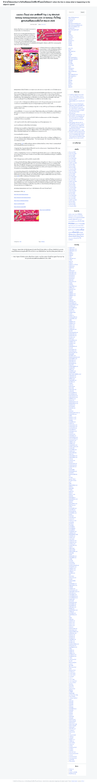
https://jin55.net (71, 51)
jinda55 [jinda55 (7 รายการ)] (83, 217)
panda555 (71, 472)
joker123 (70, 21)
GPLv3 (82, 780)
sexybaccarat (71, 28)
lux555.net (71, 423)
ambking (71, 284)
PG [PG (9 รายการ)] (79, 221)
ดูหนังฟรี (70, 38)
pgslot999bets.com (73, 498)
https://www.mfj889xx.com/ (75, 374)
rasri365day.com (73, 531)
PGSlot (70, 489)
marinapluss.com (73, 431)
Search (82, 12)
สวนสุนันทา (71, 730)
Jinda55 (71, 383)
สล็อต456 (71, 702)
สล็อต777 (71, 705)
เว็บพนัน (71, 745)
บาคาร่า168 (71, 65)
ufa (69, 616)
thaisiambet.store (73, 602)
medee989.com (72, 435)
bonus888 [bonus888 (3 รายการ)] (78, 215)
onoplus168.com (73, 466)
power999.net (72, 509)
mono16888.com (73, 449)
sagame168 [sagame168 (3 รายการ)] (70, 225)
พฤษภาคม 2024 (72, 190)
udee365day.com (73, 614)
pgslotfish (71, 500)
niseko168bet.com (73, 455)
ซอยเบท (71, 663)
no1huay (71, 458)
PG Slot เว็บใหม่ (72, 480)
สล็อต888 (70, 60)
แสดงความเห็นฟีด (73, 772)
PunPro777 (71, 519)
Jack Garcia (43, 24)
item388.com (72, 381)
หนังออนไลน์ (72, 731)
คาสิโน (70, 657)
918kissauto (71, 266)
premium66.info (72, 511)
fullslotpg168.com (73, 346)
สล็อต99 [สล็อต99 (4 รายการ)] (70, 232)
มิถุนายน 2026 (72, 152)
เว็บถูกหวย (71, 744)
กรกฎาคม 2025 (72, 169)
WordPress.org (72, 773)
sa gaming (70, 20)
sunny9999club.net (73, 596)
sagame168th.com (73, 551)
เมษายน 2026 (72, 155)
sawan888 (71, 552)
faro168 (71, 330)
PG (70, 475)
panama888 (71, 469)
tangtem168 (71, 599)
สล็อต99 (70, 62)
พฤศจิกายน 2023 (73, 199)
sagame (71, 546)
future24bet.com (72, 349)
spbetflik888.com (73, 583)
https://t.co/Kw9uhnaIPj (19, 203)
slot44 (69, 55)
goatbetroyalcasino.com (74, 357)
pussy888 (70, 63)
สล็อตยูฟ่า (71, 717)
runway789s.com (73, 545)
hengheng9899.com (73, 366)
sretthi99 (71, 586)
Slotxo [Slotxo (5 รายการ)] (69, 227)
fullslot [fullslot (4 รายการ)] (81, 215)
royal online (71, 539)
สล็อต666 (71, 704)
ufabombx (71, 619)
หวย (70, 733)
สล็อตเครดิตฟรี (72, 721)
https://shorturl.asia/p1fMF (20, 206)
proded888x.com (73, 512)
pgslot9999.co (72, 497)
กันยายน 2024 (72, 184)
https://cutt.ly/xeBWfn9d (45, 209)
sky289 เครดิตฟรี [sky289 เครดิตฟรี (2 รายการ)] (75, 225)
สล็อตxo (71, 714)
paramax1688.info (73, 474)
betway (43, 241)
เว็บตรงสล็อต (72, 742)
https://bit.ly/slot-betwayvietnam (21, 194)
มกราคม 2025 (72, 178)
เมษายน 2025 (72, 173)
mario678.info (72, 434)
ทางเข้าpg (71, 676)
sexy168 (71, 560)
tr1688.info (71, 611)
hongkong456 (72, 372)
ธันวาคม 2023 (72, 198)
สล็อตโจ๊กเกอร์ (72, 728)
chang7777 (71, 315)
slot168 (70, 42)
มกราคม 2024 (72, 196)
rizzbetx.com (72, 537)
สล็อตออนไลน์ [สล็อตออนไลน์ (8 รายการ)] (80, 234)
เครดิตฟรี (71, 738)
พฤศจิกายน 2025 (73, 162)
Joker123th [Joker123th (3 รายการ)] (80, 219)
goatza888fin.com (73, 358)
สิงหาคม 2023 (72, 204)
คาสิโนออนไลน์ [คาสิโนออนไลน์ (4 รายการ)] (74, 227)
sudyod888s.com (73, 594)
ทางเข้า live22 (72, 673)
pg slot (69, 85)
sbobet (70, 554)
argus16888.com (73, 286)
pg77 (70, 481)
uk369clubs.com (72, 633)
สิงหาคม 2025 (72, 167)
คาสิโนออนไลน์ (72, 659)
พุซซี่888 (71, 691)
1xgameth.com (72, 258)
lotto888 (71, 420)
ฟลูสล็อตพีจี (71, 693)
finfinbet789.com (73, 333)
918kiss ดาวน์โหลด (73, 264)
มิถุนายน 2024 (72, 189)
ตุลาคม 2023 (72, 201)
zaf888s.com (72, 653)
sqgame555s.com (73, 585)
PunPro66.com (72, 517)
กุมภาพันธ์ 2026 (72, 158)
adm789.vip (71, 278)
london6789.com (73, 414)
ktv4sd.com (71, 400)
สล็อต (70, 699)
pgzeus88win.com (73, 503)
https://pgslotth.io (72, 75)
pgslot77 (71, 492)
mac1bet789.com (73, 428)
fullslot (69, 34)
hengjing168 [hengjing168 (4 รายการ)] (78, 217)
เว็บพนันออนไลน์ (73, 747)
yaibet (70, 648)
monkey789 (71, 448)
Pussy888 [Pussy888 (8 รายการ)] (82, 223)
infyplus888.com (72, 380)
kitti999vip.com (72, 398)
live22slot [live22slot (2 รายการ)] (76, 221)
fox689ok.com (72, 341)
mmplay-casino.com (73, 446)
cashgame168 (72, 312)
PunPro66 (71, 515)
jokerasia (70, 83)
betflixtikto (71, 300)
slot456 (70, 43)
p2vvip (70, 468)
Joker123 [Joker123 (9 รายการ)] (74, 219)
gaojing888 (71, 353)
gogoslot (70, 86)
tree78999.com (72, 613)
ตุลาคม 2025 (72, 164)
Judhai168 (71, 391)
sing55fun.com (72, 568)
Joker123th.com (72, 389)
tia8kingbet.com (72, 606)
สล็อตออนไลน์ (72, 719)
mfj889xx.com (72, 441)
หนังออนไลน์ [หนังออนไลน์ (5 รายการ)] (76, 237)
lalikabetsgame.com (73, 401)
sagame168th (72, 549)
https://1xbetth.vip (72, 71)
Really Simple (74, 780)
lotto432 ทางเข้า (72, 417)
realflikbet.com (72, 532)
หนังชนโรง (70, 37)
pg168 (69, 49)
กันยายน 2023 (72, 202)
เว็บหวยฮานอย (72, 751)
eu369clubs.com (73, 329)
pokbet (70, 506)
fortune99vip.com (73, 340)
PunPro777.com (72, 520)
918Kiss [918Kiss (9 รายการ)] (80, 214)
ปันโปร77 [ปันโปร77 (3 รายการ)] (73, 229)
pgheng (70, 486)
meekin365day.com (73, 437)
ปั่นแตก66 (71, 685)
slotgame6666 (72, 580)
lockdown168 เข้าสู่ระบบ (74, 412)
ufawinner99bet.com (73, 631)
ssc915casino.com (73, 589)
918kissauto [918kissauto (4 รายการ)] (70, 215)
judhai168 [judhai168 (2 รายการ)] (69, 221)
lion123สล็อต (72, 406)
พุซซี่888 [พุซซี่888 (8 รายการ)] (78, 229)
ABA (70, 269)
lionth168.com (72, 407)
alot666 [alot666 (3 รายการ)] (75, 215)
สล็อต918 (71, 710)
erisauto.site (72, 327)
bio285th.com (72, 306)
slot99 (69, 52)
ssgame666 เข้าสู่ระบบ (74, 591)
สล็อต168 (71, 701)
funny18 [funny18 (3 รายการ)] (74, 217)
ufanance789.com (73, 628)
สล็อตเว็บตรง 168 (73, 724)
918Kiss (71, 262)
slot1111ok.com (72, 577)
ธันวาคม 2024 (72, 179)
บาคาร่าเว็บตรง (72, 682)
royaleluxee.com (73, 540)
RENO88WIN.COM (73, 534)
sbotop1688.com (73, 556)
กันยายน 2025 (72, 165)
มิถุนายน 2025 (72, 170)
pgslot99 (71, 495)
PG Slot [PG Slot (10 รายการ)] (82, 221)
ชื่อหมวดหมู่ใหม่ (72, 662)
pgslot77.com (72, 494)
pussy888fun (72, 526)
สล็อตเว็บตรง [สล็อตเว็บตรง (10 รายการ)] (80, 236)
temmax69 (71, 600)
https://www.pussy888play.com (75, 25)
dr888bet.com (72, 321)
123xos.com (72, 247)
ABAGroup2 (71, 270)
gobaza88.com (72, 360)
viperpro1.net (72, 634)
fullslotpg (71, 344)
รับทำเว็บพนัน (72, 696)
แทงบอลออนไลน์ (73, 756)
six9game (71, 571)
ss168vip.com (72, 588)
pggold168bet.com (73, 485)
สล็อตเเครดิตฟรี (72, 725)
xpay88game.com (73, 647)
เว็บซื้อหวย (71, 741)
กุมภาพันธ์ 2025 (72, 176)
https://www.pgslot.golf (73, 29)
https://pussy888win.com (74, 26)
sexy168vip (71, 562)
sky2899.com (72, 572)
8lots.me (71, 261)
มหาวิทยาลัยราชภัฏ (73, 694)
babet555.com (72, 289)
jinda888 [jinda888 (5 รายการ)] (70, 219)
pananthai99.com (73, 471)
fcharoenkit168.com (73, 332)
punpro (70, 514)
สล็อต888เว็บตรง (73, 708)
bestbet (70, 296)
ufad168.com (72, 620)
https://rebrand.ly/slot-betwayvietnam (22, 197)
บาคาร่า (71, 677)
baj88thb (71, 292)
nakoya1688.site (73, 452)
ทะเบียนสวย (71, 671)
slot (22, 143)
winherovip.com (72, 645)
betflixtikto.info (72, 301)
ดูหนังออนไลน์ (71, 18)
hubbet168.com (72, 375)
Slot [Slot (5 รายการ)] (79, 225)
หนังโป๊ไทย (70, 69)
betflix (70, 298)
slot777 (70, 79)
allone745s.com (72, 281)
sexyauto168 (72, 563)
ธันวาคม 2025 (72, 161)
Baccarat (71, 290)
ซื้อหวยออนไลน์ (72, 667)
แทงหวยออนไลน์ (73, 758)
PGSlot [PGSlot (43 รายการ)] (71, 223)
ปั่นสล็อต (71, 684)
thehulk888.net (72, 605)
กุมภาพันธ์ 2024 (72, 195)
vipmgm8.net (72, 636)
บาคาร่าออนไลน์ (73, 680)
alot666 (70, 283)
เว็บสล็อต (71, 748)
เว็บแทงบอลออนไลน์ (73, 753)
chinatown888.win (73, 316)
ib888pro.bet (72, 378)
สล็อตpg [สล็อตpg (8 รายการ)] (70, 234)
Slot (20, 241)
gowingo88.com (72, 363)
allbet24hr (71, 279)
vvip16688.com (72, 639)
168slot (70, 252)
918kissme (71, 267)
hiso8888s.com (72, 370)
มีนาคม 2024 (72, 193)
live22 (70, 409)
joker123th (71, 387)
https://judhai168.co (72, 57)
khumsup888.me (73, 392)
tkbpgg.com (71, 608)
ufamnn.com (72, 625)
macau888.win (72, 429)
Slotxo (70, 582)
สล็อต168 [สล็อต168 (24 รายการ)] (75, 232)
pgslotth (71, 502)
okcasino (71, 461)
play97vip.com (72, 505)
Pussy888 (71, 525)
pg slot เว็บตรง (72, 478)
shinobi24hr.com (73, 566)
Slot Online (71, 576)
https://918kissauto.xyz (73, 17)
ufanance (71, 626)
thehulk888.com (72, 603)
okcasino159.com (73, 463)
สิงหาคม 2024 (72, 185)
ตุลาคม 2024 (72, 182)
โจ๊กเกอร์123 (72, 761)
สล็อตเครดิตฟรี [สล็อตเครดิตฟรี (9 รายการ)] (72, 236)
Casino (70, 313)
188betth (71, 255)
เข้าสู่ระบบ (71, 769)
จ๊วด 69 (70, 660)
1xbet (70, 256)
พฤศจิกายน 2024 (73, 181)
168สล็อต (71, 253)
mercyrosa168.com (73, 438)
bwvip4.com (71, 310)
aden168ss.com (72, 272)
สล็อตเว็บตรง (72, 722)
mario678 (71, 432)
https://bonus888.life (73, 59)
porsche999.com (73, 508)
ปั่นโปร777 (71, 687)
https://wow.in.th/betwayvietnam (21, 200)
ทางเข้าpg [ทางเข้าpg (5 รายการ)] (80, 227)
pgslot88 (70, 80)
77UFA (70, 259)
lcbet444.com (72, 404)
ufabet (70, 617)
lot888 (70, 415)
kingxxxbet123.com (73, 395)
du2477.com (72, 324)
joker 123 (70, 48)
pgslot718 (71, 491)
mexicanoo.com (72, 440)
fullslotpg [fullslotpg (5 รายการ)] (70, 217)
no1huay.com (72, 460)
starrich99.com (72, 593)
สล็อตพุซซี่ (71, 716)
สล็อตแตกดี (71, 727)
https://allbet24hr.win (73, 74)
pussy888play (72, 528)
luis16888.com (72, 421)
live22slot (70, 35)
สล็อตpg (71, 713)
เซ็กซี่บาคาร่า (72, 739)
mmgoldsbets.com (73, 444)
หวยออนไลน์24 (72, 734)
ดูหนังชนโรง (71, 40)
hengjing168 (72, 367)
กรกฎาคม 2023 (72, 206)
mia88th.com (72, 443)
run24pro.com (72, 543)
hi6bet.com (71, 369)
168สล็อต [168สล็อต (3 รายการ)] (70, 214)
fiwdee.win (71, 338)
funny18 (71, 347)
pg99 (69, 32)
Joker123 (71, 384)
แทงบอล (71, 754)
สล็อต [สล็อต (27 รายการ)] (82, 230)
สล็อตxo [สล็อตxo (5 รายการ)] (74, 234)
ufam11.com (72, 622)
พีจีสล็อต (71, 690)
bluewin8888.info (73, 307)
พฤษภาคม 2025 (72, 172)
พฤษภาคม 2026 (72, 153)
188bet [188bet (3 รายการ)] (73, 214)
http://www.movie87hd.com (74, 23)
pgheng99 (71, 488)
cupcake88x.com (73, 318)
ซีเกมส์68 (71, 665)
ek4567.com (72, 326)
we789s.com (72, 640)
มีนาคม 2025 (72, 175)
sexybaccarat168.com (74, 565)
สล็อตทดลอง (71, 68)
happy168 (71, 364)
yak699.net (71, 650)
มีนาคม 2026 (72, 156)
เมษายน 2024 (72, 192)
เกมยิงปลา (71, 736)
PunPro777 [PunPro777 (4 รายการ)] (77, 223)
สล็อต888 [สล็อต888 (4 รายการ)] (81, 232)
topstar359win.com (73, 610)
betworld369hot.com (73, 304)
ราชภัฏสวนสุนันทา (73, 697)
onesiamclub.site (73, 465)
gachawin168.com (73, 352)
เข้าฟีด (70, 770)
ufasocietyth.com (73, 630)
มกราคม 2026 (72, 159)
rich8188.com (72, 535)
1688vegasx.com (73, 249)
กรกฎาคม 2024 (72, 187)
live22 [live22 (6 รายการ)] (73, 221)
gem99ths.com (72, 355)
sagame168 (71, 548)
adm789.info (72, 275)
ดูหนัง (70, 668)
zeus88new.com (72, 654)
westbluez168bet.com (74, 643)
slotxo (69, 66)
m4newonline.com (73, 424)
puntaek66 (71, 522)
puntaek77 (71, 523)
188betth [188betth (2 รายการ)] (76, 214)
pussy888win (72, 529)
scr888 (70, 559)
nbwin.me (71, 454)
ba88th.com (71, 287)
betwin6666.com (73, 303)
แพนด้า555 (71, 759)
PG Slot (71, 477)
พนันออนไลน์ (72, 688)
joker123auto (72, 386)
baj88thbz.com (72, 293)
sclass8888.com (72, 557)
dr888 (70, 320)
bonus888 (71, 309)
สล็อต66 (70, 45)
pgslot (69, 31)
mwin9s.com (72, 451)
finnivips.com (72, 337)
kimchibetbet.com (73, 394)
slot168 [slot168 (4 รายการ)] (81, 225)
